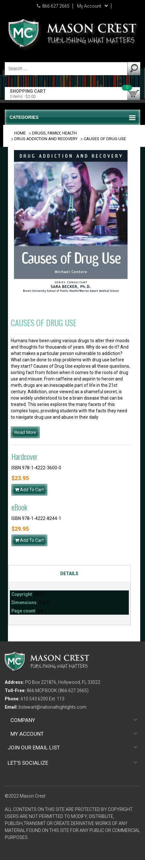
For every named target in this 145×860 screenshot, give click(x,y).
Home (20, 133)
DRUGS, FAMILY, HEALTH (54, 133)
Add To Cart (29, 489)
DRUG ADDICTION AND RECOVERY (45, 138)
